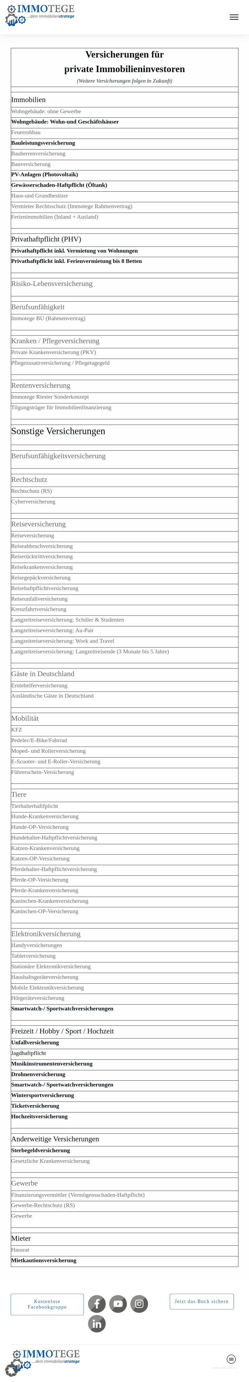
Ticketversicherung (35, 1105)
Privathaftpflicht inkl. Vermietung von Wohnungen (74, 250)
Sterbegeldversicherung (40, 1150)
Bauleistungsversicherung (43, 142)
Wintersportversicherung (42, 1095)
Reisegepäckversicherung (41, 577)
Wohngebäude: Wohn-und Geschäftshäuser (65, 121)
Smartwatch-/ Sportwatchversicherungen (62, 1008)
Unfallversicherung (35, 1042)
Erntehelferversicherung (39, 685)
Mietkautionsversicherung (43, 1260)
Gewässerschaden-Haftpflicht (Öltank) (59, 185)
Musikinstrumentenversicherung (52, 1063)
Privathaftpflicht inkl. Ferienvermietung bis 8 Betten (76, 261)
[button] (11, 1370)
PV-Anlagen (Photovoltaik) (44, 174)
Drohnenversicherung (38, 1074)
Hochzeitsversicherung (39, 1116)
